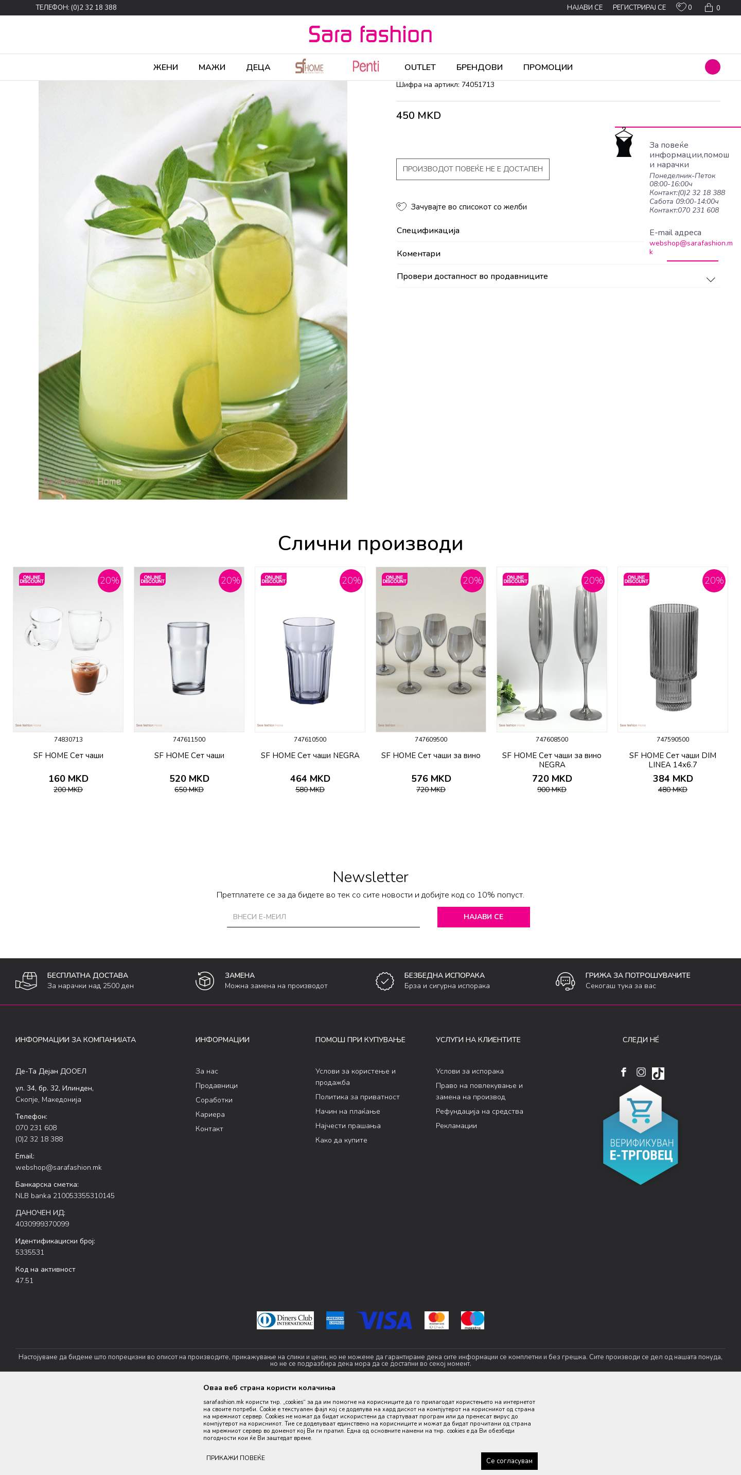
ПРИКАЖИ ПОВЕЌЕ (235, 1458)
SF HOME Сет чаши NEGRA (310, 836)
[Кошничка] (711, 8)
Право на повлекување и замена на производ (479, 1172)
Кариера (210, 1195)
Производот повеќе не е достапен (473, 250)
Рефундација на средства (479, 1192)
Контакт (209, 1210)
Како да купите (341, 1221)
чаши (198, 87)
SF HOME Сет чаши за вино (431, 836)
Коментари (557, 335)
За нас (207, 1152)
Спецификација (557, 312)
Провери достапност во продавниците (557, 357)
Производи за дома (131, 87)
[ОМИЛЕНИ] (684, 9)
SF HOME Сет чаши (68, 836)
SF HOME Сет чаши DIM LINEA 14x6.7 (672, 841)
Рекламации (456, 1206)
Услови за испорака (470, 1152)
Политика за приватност (357, 1178)
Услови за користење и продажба (355, 1157)
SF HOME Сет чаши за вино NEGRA (552, 841)
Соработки (214, 1181)
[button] (712, 67)
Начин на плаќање (347, 1192)
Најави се (483, 998)
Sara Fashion (34, 87)
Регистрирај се (639, 7)
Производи (77, 87)
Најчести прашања (348, 1206)
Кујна (176, 87)
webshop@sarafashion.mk (691, 247)
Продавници (217, 1166)
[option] (68, 765)
